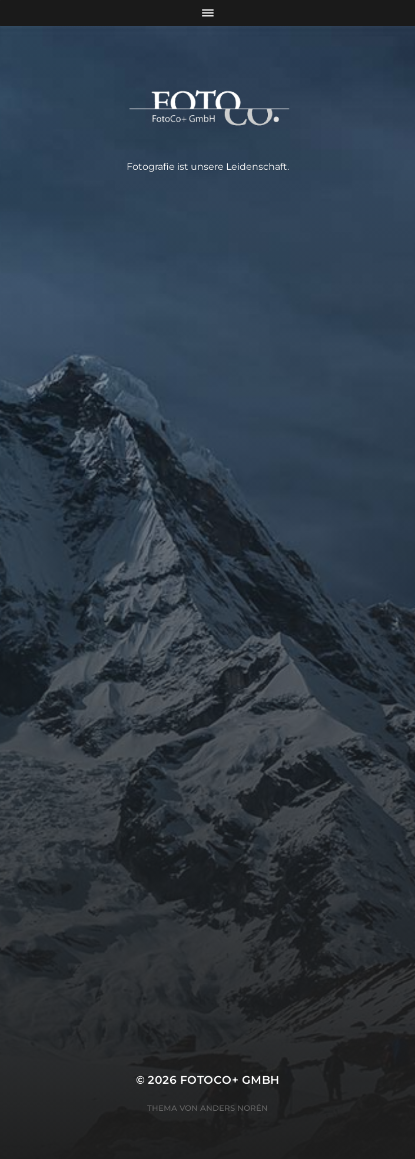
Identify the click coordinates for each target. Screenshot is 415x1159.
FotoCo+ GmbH (230, 1080)
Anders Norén (234, 1108)
